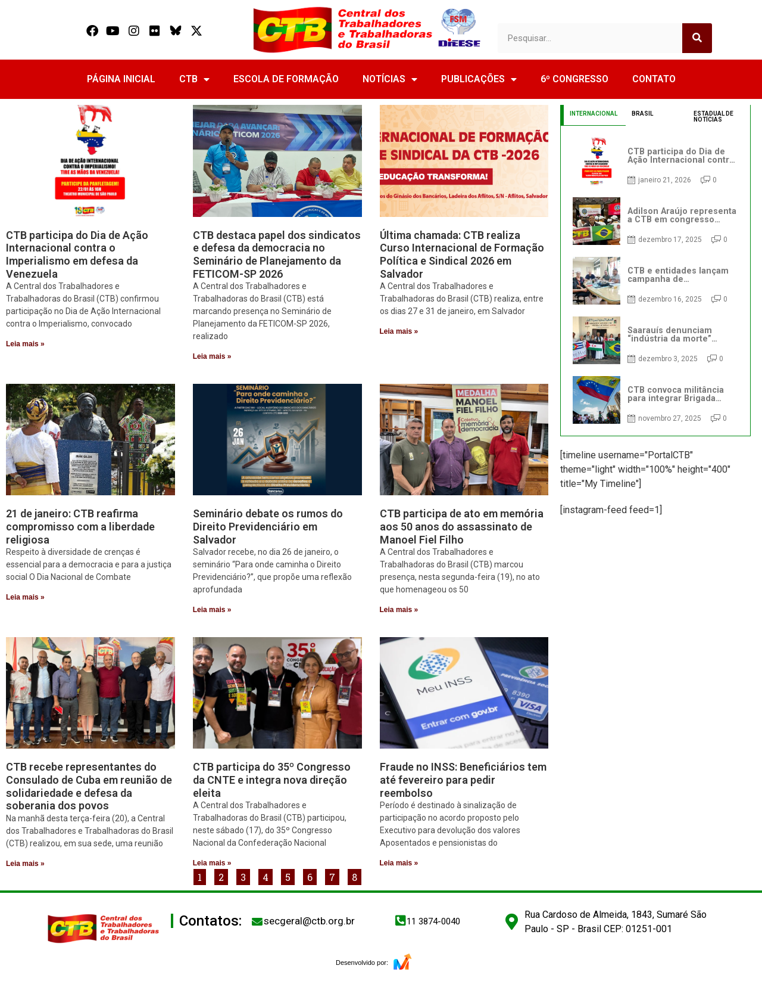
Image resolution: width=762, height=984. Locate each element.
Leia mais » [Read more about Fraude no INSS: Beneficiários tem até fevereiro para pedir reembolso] (399, 863)
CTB (194, 79)
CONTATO (654, 79)
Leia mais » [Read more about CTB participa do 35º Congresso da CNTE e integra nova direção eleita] (212, 863)
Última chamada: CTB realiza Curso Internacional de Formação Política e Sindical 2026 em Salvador (462, 254)
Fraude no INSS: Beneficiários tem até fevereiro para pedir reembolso (463, 779)
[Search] (697, 38)
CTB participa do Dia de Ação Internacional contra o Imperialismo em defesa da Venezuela (77, 254)
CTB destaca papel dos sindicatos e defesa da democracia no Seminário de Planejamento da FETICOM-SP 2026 (277, 254)
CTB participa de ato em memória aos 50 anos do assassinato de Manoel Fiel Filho (462, 526)
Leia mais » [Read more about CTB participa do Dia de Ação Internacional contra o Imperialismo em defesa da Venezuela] (25, 344)
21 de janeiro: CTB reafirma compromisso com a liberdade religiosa (80, 526)
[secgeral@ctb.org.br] (257, 921)
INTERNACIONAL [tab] (593, 113)
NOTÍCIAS (390, 79)
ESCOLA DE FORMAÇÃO (286, 79)
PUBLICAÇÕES (479, 79)
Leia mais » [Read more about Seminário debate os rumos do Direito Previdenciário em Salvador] (212, 610)
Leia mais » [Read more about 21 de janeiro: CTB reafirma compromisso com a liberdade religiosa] (25, 597)
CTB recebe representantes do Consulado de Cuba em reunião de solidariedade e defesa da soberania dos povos (89, 786)
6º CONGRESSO (574, 79)
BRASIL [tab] (642, 113)
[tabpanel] (655, 281)
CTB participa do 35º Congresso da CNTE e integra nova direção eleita (272, 779)
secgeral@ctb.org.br (309, 921)
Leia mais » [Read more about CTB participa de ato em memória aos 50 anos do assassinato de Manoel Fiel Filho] (399, 610)
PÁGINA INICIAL (121, 79)
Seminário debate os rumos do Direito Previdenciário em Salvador (268, 526)
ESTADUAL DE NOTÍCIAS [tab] (713, 116)
